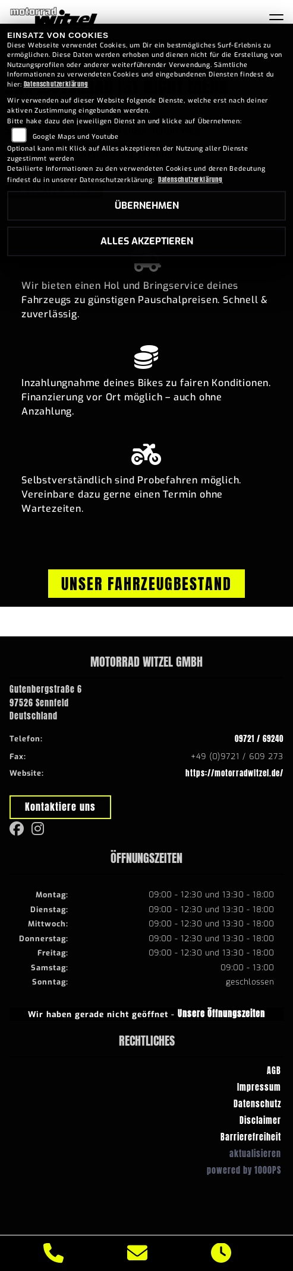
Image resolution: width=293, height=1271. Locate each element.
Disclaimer (260, 1120)
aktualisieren (255, 1153)
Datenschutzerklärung (56, 84)
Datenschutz (257, 1104)
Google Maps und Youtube (76, 136)
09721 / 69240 (259, 738)
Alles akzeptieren (146, 241)
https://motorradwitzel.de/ (234, 773)
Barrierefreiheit (250, 1137)
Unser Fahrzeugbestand (146, 583)
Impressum (259, 1087)
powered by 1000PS (244, 1170)
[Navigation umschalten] (276, 19)
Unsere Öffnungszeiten (221, 1014)
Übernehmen (147, 205)
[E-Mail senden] (137, 1253)
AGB (274, 1070)
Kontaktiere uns (60, 806)
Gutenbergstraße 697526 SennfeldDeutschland (46, 702)
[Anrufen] (53, 1253)
